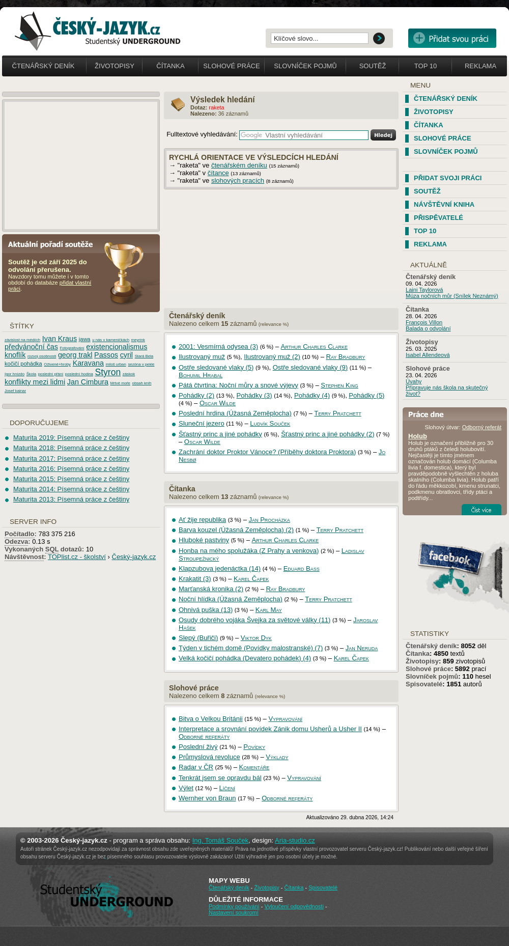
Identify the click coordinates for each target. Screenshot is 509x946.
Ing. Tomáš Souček (220, 840)
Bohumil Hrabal (200, 375)
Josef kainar (15, 390)
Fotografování (72, 348)
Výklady (277, 757)
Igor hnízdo (14, 374)
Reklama (480, 66)
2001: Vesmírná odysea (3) (218, 346)
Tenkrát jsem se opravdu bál (220, 778)
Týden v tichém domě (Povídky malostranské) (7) (251, 648)
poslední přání (50, 374)
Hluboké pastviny (204, 540)
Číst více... (481, 509)
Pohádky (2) (196, 395)
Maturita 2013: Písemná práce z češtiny (71, 499)
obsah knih (142, 383)
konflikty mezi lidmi (35, 382)
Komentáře (254, 767)
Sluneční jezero (201, 423)
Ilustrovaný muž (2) (272, 356)
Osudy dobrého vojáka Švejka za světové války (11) (254, 620)
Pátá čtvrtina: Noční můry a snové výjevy (238, 385)
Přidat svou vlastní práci (452, 38)
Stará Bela (144, 356)
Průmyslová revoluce (209, 757)
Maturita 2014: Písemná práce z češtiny (71, 489)
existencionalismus (116, 347)
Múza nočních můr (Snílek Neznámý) (452, 296)
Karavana (88, 363)
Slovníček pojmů (305, 66)
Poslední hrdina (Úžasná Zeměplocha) (235, 413)
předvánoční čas (31, 347)
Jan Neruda (362, 648)
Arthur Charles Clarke (314, 346)
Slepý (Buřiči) (198, 638)
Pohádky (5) (366, 395)
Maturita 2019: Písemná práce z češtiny (71, 437)
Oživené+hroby (57, 364)
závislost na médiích (22, 340)
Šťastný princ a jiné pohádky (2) (327, 434)
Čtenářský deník (43, 66)
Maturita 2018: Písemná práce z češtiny (71, 448)
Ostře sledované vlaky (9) (310, 367)
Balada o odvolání (428, 328)
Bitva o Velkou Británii (211, 718)
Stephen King (339, 385)
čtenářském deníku (239, 165)
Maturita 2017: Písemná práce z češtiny (71, 458)
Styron (108, 372)
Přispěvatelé (438, 217)
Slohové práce (231, 66)
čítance (218, 173)
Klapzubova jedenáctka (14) (220, 568)
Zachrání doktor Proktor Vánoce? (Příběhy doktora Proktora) (267, 452)
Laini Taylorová (424, 290)
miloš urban (115, 364)
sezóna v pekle (141, 364)
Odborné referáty (204, 736)
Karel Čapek (251, 578)
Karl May (269, 610)
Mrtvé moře (120, 383)
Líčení (227, 788)
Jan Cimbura (87, 382)
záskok (129, 374)
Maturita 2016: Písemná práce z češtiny (71, 468)
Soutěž (372, 66)
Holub (417, 436)
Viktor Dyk (256, 638)
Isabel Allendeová (428, 355)
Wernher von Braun (207, 798)
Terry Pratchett (337, 413)
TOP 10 (425, 231)
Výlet (186, 788)
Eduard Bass (302, 568)
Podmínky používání (234, 906)
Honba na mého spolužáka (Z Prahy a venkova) (249, 550)
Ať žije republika (202, 519)
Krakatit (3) (195, 578)
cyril (126, 355)
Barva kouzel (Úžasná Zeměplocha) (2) (236, 530)
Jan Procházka (269, 519)
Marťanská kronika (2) (211, 589)
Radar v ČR (196, 767)
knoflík (15, 355)
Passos (106, 355)
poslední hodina (79, 374)
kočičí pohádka (23, 363)
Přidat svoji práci (448, 178)
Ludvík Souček (270, 423)
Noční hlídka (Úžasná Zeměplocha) (230, 599)
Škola (31, 374)
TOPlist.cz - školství (77, 557)
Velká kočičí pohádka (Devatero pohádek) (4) (245, 658)
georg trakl (75, 355)
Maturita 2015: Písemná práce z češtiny (71, 479)
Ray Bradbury (345, 356)
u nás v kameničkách (110, 340)
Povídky (254, 746)
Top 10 (425, 66)
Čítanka (170, 66)
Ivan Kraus (59, 339)
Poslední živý (198, 746)
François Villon (424, 322)
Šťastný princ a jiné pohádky (220, 434)
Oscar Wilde (218, 403)
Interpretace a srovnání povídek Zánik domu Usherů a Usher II (270, 729)
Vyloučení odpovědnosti (293, 906)
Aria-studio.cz (295, 840)
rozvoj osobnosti (41, 356)
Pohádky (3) (254, 395)
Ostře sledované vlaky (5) (216, 367)
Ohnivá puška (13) (206, 610)
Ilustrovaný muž (202, 356)
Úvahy (413, 381)
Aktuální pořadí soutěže (54, 243)
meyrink (138, 340)
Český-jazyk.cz (134, 557)
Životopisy (114, 66)
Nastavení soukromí (234, 912)
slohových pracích (237, 180)
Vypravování (285, 718)
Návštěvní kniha (444, 204)
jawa (85, 339)
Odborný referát (481, 427)
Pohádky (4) (312, 395)
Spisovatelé (424, 684)
